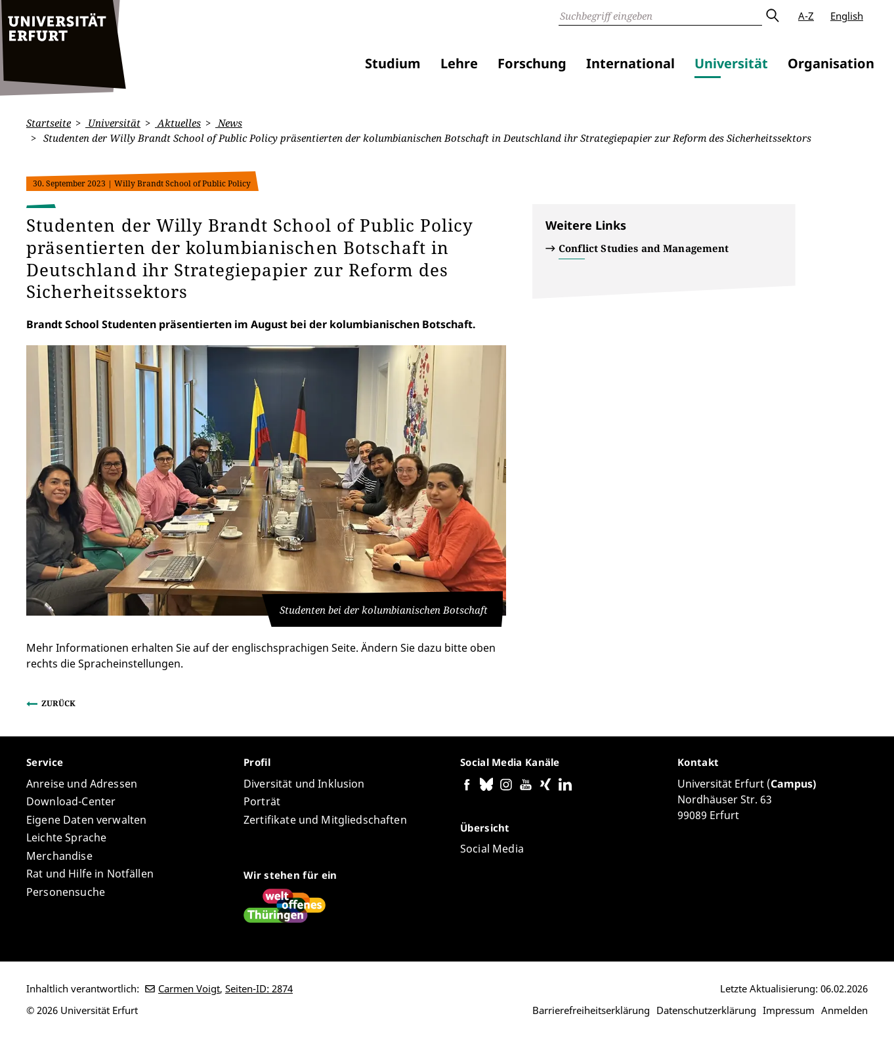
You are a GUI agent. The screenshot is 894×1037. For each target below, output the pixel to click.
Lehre (459, 63)
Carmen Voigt (189, 988)
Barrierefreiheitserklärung (591, 1010)
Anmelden (844, 1010)
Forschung (532, 63)
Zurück (58, 703)
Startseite (48, 122)
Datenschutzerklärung (706, 1010)
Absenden (772, 16)
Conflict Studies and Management (644, 248)
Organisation (831, 63)
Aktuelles (178, 122)
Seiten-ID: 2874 (259, 988)
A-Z (806, 15)
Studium (393, 63)
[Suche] (660, 16)
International (630, 63)
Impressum (789, 1010)
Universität (731, 63)
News (228, 122)
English (846, 15)
